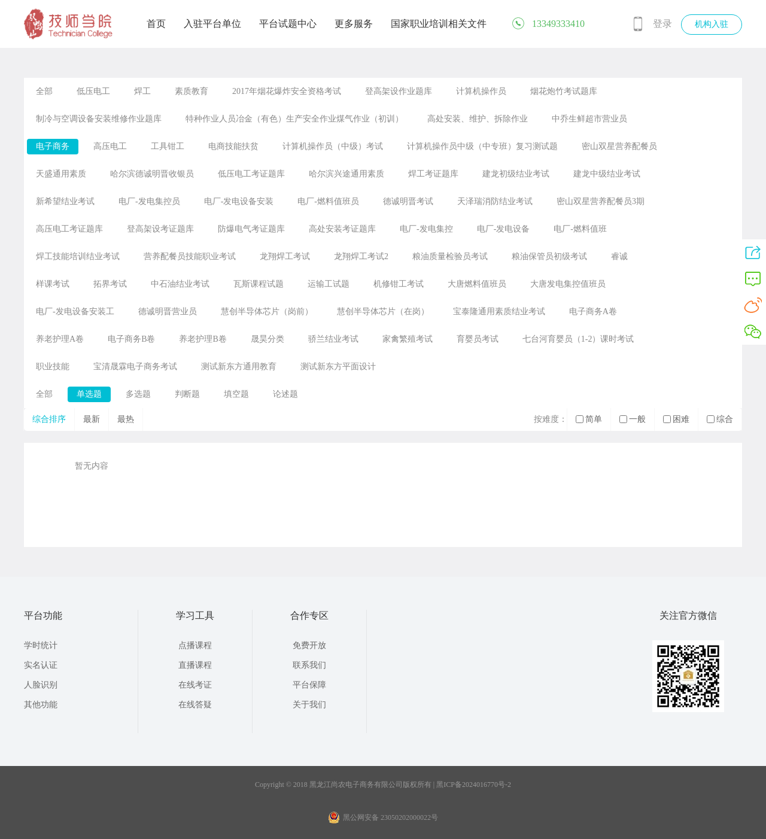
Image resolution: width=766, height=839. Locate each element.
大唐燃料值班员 (477, 283)
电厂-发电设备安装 (239, 201)
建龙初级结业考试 (515, 173)
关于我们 (309, 704)
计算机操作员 (481, 91)
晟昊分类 (267, 339)
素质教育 (191, 91)
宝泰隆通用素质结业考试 (499, 311)
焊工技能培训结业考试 (78, 256)
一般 (632, 419)
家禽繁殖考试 (407, 339)
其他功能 (40, 704)
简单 (589, 419)
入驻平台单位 (212, 24)
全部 (44, 91)
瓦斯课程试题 (258, 283)
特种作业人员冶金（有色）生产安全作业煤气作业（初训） (294, 118)
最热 (125, 419)
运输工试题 (328, 283)
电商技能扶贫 (233, 146)
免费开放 (309, 645)
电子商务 (52, 146)
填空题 (236, 394)
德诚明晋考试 (408, 201)
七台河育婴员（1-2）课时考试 (578, 339)
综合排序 (49, 419)
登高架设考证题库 (160, 228)
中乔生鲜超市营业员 (589, 118)
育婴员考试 (477, 339)
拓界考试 (110, 283)
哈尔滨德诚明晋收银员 (152, 173)
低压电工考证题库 (251, 173)
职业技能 (52, 366)
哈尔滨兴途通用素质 (346, 173)
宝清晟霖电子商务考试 (135, 366)
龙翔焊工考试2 (361, 256)
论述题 (285, 394)
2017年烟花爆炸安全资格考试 (286, 91)
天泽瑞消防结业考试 (495, 201)
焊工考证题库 (433, 173)
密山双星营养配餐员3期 (601, 201)
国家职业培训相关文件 (439, 24)
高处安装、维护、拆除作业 (477, 118)
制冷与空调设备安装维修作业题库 (99, 118)
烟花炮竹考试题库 (563, 91)
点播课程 (195, 645)
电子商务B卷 (131, 339)
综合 (720, 419)
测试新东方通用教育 (238, 366)
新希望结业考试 (65, 201)
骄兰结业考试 (333, 339)
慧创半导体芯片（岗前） (267, 311)
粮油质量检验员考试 (450, 256)
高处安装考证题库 (342, 228)
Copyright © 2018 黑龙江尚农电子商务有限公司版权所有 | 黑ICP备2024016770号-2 (383, 784)
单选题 (89, 394)
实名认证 (40, 665)
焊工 (142, 91)
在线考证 (195, 684)
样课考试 (52, 283)
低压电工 (93, 91)
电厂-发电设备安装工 (75, 311)
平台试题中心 (288, 24)
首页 (156, 24)
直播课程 (195, 665)
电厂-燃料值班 (580, 228)
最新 (91, 419)
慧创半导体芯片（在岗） (383, 311)
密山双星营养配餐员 (619, 146)
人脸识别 (40, 684)
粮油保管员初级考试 (549, 256)
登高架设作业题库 (398, 91)
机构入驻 (711, 24)
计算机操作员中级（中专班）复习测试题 (482, 146)
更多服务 (354, 24)
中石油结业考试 (180, 283)
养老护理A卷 (60, 339)
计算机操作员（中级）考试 (332, 146)
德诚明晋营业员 (167, 311)
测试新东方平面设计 (338, 366)
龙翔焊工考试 (285, 256)
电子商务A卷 (593, 311)
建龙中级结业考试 (606, 173)
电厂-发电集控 (426, 228)
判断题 (187, 394)
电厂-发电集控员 (149, 201)
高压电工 (110, 146)
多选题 (138, 394)
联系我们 (309, 665)
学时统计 (40, 645)
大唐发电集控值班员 (568, 283)
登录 (662, 24)
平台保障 (309, 684)
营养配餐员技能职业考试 (190, 256)
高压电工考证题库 (69, 228)
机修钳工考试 (398, 283)
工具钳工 (167, 146)
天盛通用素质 (61, 173)
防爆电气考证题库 (251, 228)
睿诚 (619, 256)
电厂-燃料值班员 (328, 201)
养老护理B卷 (202, 339)
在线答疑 (195, 704)
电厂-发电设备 (503, 228)
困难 (676, 419)
